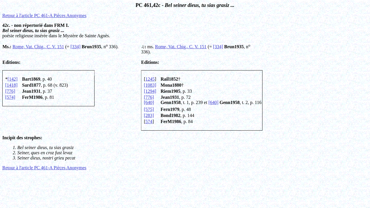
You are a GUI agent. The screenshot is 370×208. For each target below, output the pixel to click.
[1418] (11, 85)
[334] (76, 46)
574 (148, 121)
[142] (13, 79)
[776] (10, 91)
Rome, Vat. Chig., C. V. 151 (38, 46)
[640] (149, 102)
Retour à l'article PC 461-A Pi (44, 15)
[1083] (150, 85)
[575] (149, 109)
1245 (150, 79)
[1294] (150, 91)
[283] (149, 115)
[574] (10, 97)
